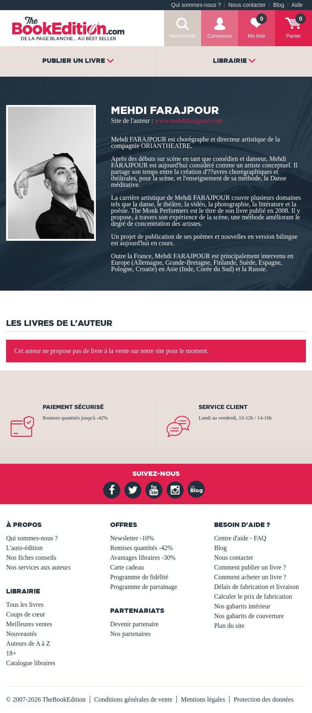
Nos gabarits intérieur (242, 606)
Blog (278, 5)
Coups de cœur (25, 614)
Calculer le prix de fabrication (253, 596)
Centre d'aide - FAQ (240, 538)
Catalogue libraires (30, 662)
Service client (223, 407)
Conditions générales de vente (133, 699)
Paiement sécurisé (73, 407)
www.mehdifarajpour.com (189, 120)
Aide (297, 5)
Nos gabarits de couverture (249, 615)
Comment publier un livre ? (250, 567)
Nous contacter (247, 5)
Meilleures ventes (29, 624)
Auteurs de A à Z (28, 643)
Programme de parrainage (143, 586)
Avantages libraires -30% (143, 557)
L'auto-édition (24, 547)
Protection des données (264, 699)
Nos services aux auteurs (38, 567)
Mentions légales (203, 699)
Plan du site (229, 625)
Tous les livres (24, 604)
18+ (11, 653)
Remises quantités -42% (141, 547)
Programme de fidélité (139, 577)
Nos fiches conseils (31, 557)
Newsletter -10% (132, 538)
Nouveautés (21, 633)
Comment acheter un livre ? (250, 577)
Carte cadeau (127, 567)
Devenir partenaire (134, 624)
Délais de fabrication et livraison (256, 586)
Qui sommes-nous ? (196, 5)
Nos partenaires (130, 633)
